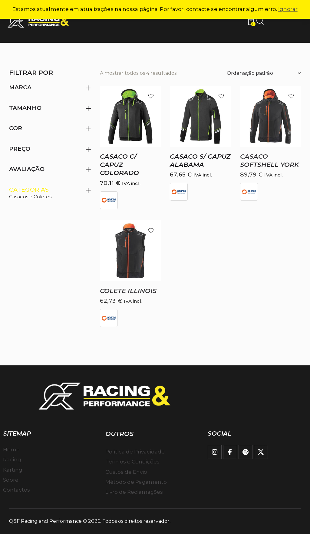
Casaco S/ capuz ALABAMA (200, 160)
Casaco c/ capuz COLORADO (119, 165)
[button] (151, 96)
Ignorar (288, 9)
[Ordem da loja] (264, 73)
